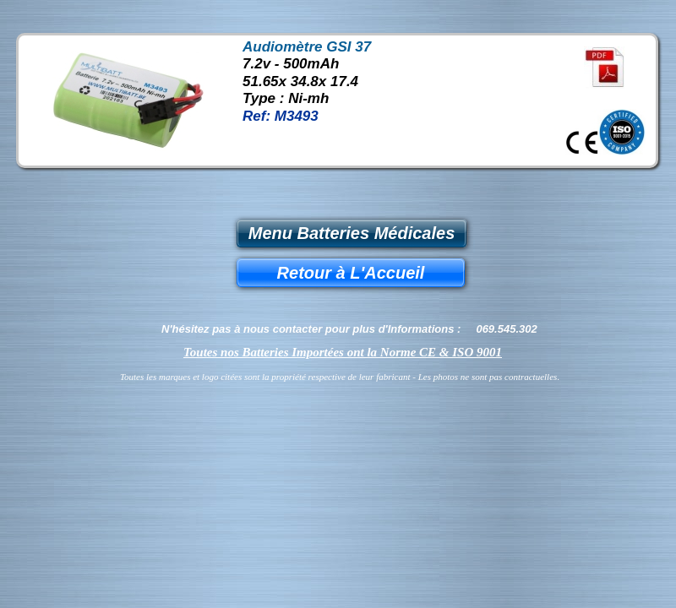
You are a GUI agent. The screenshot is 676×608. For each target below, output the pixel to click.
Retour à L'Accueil (351, 272)
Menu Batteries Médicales (351, 233)
